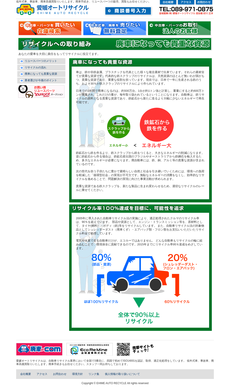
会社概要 (25, 374)
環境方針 (77, 374)
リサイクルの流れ (35, 67)
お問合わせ (59, 374)
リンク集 (93, 374)
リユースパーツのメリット (41, 61)
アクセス (42, 374)
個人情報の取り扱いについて (122, 374)
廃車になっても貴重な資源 (41, 73)
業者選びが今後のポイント (41, 80)
